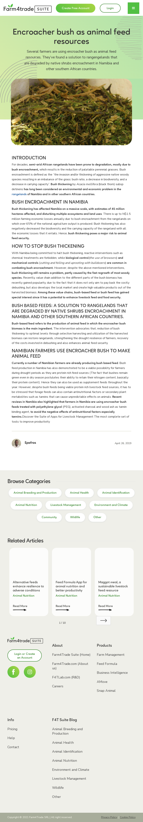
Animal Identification (67, 751)
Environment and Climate (70, 769)
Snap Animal (106, 690)
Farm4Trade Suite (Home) (71, 654)
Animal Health (63, 742)
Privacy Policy (109, 817)
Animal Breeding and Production (67, 731)
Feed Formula (107, 664)
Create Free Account (75, 8)
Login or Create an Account (24, 656)
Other (56, 797)
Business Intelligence (112, 672)
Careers (57, 686)
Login (110, 8)
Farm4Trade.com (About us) (70, 666)
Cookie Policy (128, 817)
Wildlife (58, 787)
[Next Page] (103, 620)
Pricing (12, 729)
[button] (133, 8)
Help (11, 738)
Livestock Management (69, 778)
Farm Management (111, 654)
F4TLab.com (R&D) (66, 677)
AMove (102, 682)
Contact (13, 747)
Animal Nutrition (64, 760)
